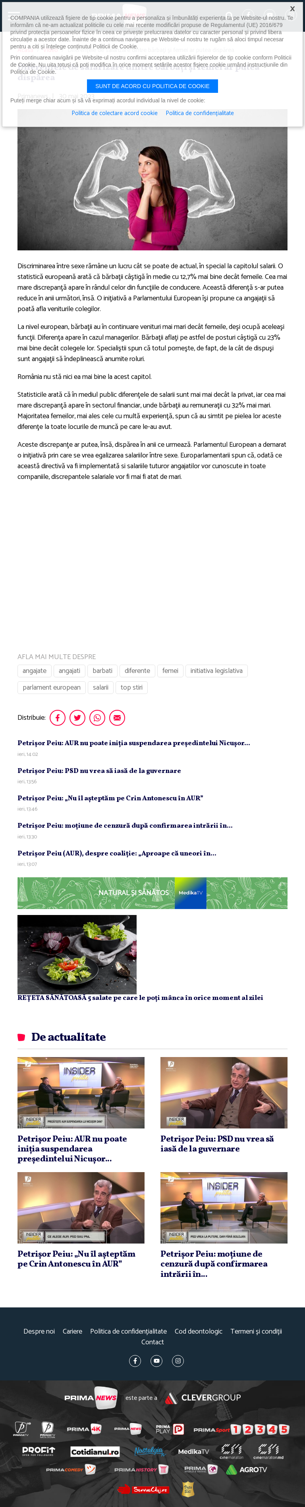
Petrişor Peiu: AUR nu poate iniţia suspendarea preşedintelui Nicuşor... (133, 743)
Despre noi (39, 1331)
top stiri (132, 688)
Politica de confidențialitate (128, 1331)
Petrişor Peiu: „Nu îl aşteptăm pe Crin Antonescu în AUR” (110, 798)
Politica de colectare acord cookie (114, 113)
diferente (137, 671)
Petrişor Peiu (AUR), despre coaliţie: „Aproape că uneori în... (116, 853)
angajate (34, 671)
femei (170, 671)
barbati (102, 671)
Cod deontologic (198, 1331)
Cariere (72, 1331)
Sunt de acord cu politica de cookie (152, 86)
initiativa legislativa (217, 671)
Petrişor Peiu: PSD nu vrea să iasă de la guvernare (99, 771)
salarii (100, 688)
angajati (69, 671)
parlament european (52, 688)
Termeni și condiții (256, 1331)
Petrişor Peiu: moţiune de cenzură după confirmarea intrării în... (125, 825)
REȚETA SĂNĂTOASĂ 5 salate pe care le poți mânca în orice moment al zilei (140, 998)
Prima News (91, 1398)
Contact (152, 1342)
